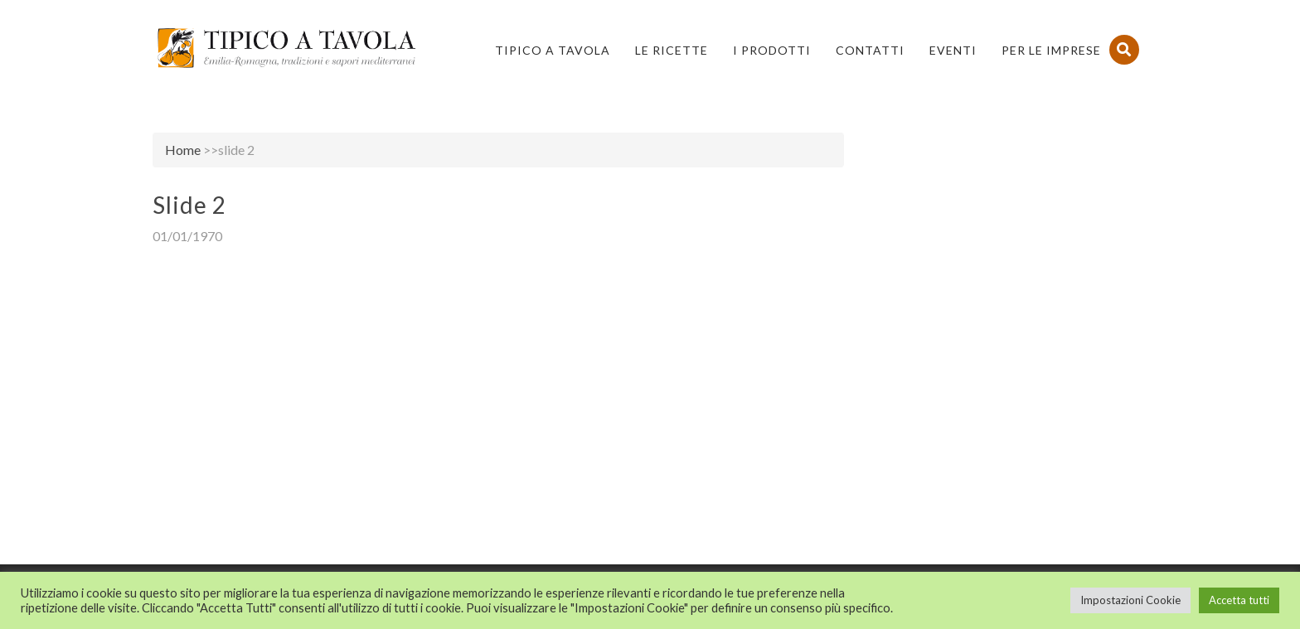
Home (183, 149)
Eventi (953, 50)
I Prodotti (772, 50)
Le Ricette (671, 50)
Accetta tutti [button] (1239, 600)
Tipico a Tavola (552, 50)
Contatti (870, 50)
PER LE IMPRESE (1051, 50)
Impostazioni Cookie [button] (1130, 600)
